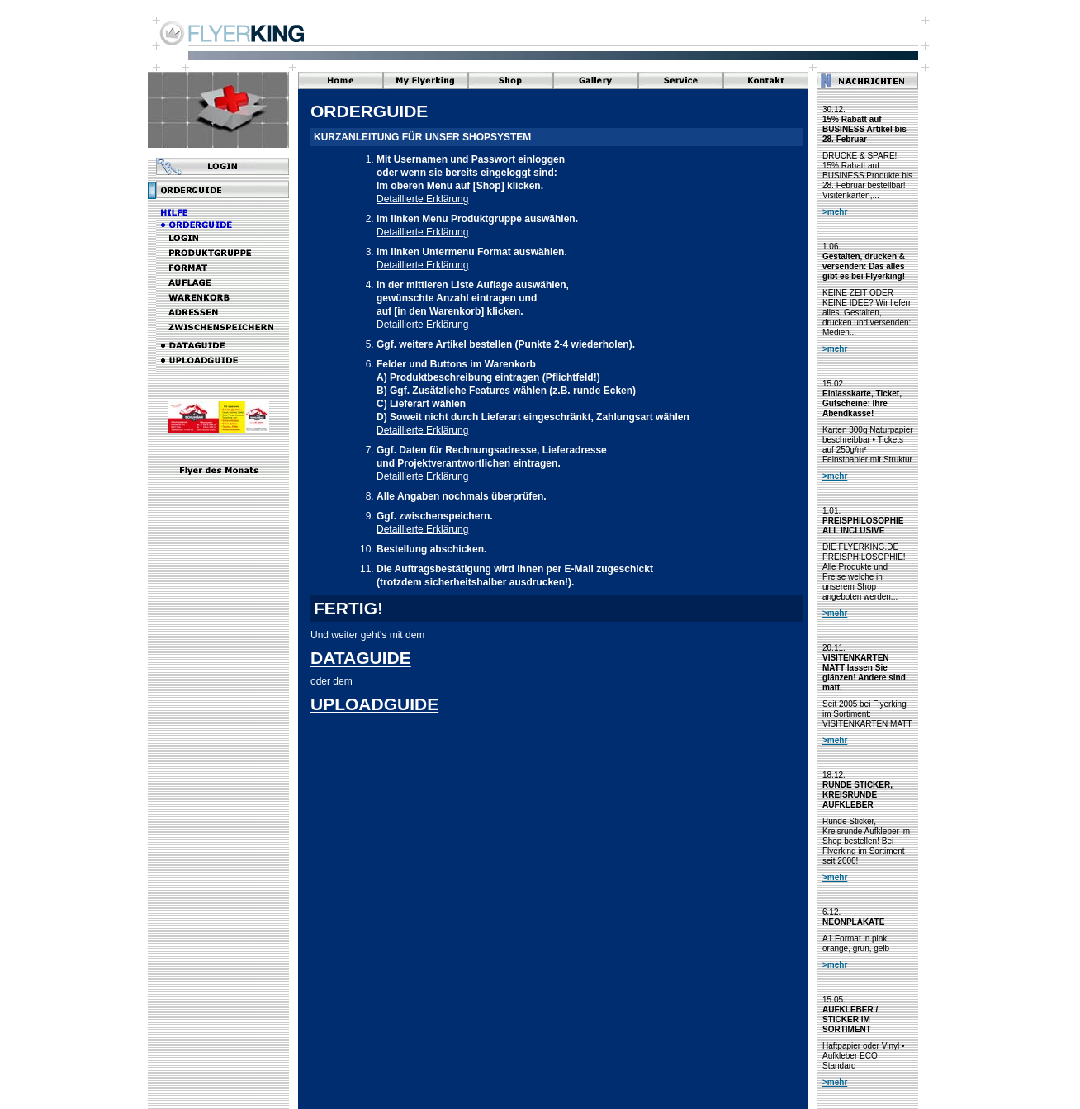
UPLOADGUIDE (374, 703)
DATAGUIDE (360, 657)
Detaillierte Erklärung (422, 199)
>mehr (834, 211)
